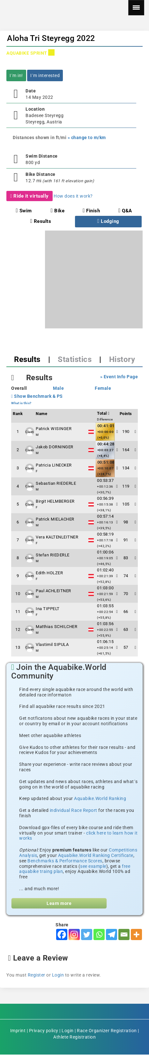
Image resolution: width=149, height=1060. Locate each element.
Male (58, 388)
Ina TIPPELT (48, 608)
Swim (24, 211)
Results (40, 221)
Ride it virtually (29, 196)
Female (103, 388)
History (122, 359)
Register (36, 975)
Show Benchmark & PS (37, 396)
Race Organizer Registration (107, 1030)
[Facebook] (61, 934)
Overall (19, 388)
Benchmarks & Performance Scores (64, 860)
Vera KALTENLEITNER (57, 537)
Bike (57, 211)
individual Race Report (73, 810)
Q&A (125, 211)
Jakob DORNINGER (54, 446)
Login (58, 975)
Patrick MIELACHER (55, 519)
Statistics (75, 359)
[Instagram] (74, 934)
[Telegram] (111, 934)
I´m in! (16, 75)
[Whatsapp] (99, 934)
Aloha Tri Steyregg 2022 (51, 38)
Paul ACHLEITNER (53, 590)
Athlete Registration (74, 1037)
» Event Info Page (119, 376)
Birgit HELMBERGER (55, 501)
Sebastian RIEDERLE (56, 483)
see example (93, 866)
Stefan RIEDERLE (53, 555)
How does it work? (73, 196)
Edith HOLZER (49, 572)
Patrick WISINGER (53, 428)
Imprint (18, 1030)
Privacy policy (43, 1030)
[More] (136, 934)
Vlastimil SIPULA (52, 644)
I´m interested (45, 75)
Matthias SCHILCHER (56, 626)
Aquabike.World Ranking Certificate (95, 855)
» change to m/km (87, 137)
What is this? (21, 403)
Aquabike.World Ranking (100, 798)
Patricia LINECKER (54, 465)
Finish (91, 211)
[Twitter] (86, 934)
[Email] (124, 934)
